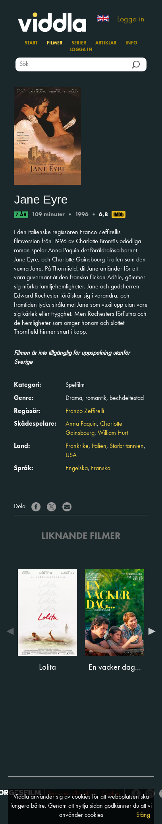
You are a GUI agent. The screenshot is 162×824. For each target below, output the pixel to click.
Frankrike (77, 446)
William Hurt (113, 433)
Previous (12, 631)
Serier (78, 43)
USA (71, 455)
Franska (100, 468)
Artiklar (105, 43)
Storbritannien (127, 446)
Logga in (130, 19)
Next (150, 631)
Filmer (54, 43)
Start (31, 43)
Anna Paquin (81, 424)
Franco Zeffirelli (85, 411)
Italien (99, 446)
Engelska (77, 468)
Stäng (143, 815)
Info (131, 43)
